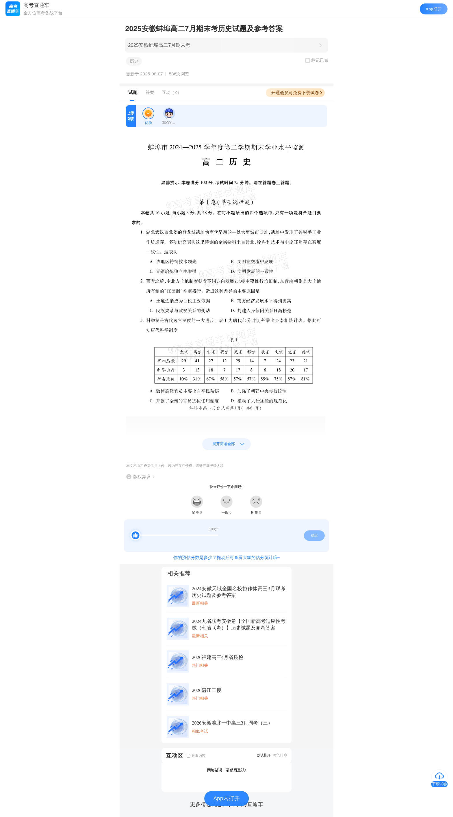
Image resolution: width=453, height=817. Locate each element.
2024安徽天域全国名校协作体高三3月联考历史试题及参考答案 (238, 592)
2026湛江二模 (206, 690)
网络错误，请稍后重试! (226, 770)
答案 (150, 92)
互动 (171, 92)
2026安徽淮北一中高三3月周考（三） (232, 723)
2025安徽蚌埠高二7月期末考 (159, 45)
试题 (133, 92)
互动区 (174, 755)
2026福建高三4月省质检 (217, 657)
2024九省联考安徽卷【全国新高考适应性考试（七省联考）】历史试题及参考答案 (238, 625)
